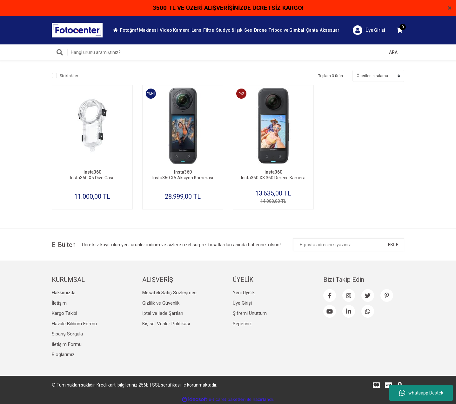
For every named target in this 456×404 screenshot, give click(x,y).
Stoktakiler (69, 76)
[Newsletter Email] (348, 245)
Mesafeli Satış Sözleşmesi (170, 292)
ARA (393, 52)
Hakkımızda (64, 292)
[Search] (228, 52)
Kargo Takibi (64, 313)
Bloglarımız (63, 354)
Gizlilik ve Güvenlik (160, 303)
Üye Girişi (242, 303)
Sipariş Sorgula (67, 334)
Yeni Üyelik (244, 292)
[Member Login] (369, 30)
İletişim (59, 303)
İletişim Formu (67, 344)
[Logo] (77, 30)
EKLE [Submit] (393, 244)
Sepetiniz (242, 324)
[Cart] (399, 30)
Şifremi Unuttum (250, 313)
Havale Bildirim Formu (74, 324)
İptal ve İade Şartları (162, 313)
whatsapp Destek (421, 392)
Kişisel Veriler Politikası (166, 324)
